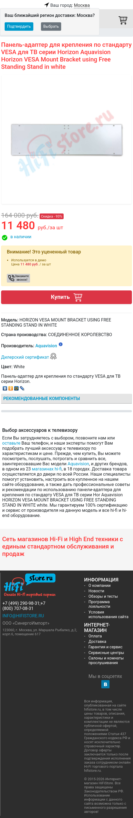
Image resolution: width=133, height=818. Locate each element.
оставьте (11, 443)
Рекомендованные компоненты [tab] (41, 398)
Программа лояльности (99, 604)
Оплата (95, 636)
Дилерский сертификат (29, 357)
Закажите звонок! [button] (22, 277)
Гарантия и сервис (105, 647)
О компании (99, 585)
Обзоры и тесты (103, 596)
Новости (96, 591)
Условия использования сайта (108, 614)
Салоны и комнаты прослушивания (106, 660)
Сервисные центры (106, 652)
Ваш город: (66, 5)
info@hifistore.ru (23, 615)
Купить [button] (66, 297)
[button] (66, 237)
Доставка (97, 641)
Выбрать (51, 26)
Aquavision (46, 345)
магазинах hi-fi (47, 469)
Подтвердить (19, 26)
